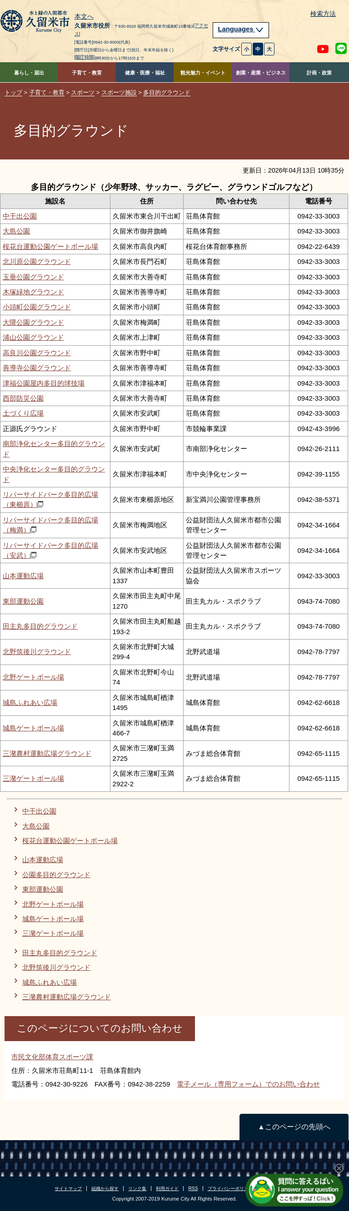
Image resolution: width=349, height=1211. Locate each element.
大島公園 (16, 231)
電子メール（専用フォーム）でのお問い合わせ (248, 1084)
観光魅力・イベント (202, 72)
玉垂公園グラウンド (33, 277)
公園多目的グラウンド (56, 874)
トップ (13, 92)
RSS (193, 1188)
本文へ (84, 17)
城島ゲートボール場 (33, 728)
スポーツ (83, 92)
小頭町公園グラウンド (37, 307)
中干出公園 (20, 216)
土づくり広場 (23, 413)
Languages (241, 29)
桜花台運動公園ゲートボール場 (50, 246)
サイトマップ (68, 1188)
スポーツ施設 (119, 92)
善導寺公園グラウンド (37, 368)
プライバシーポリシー (230, 1188)
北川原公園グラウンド (37, 261)
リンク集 (137, 1188)
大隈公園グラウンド (33, 322)
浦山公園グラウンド (33, 337)
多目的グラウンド (166, 92)
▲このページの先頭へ (294, 1127)
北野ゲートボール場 (33, 677)
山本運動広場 (23, 576)
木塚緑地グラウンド (33, 292)
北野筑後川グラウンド (37, 651)
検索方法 (323, 13)
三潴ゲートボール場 (33, 778)
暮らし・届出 (29, 72)
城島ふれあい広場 (30, 702)
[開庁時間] (85, 57)
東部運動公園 (23, 601)
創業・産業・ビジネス (261, 72)
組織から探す (105, 1188)
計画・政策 (319, 72)
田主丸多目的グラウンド (40, 626)
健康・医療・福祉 (145, 72)
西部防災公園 (23, 398)
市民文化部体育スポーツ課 (52, 1057)
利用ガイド (167, 1188)
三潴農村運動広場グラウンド (47, 753)
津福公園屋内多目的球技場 (44, 383)
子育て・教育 (87, 72)
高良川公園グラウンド (37, 353)
